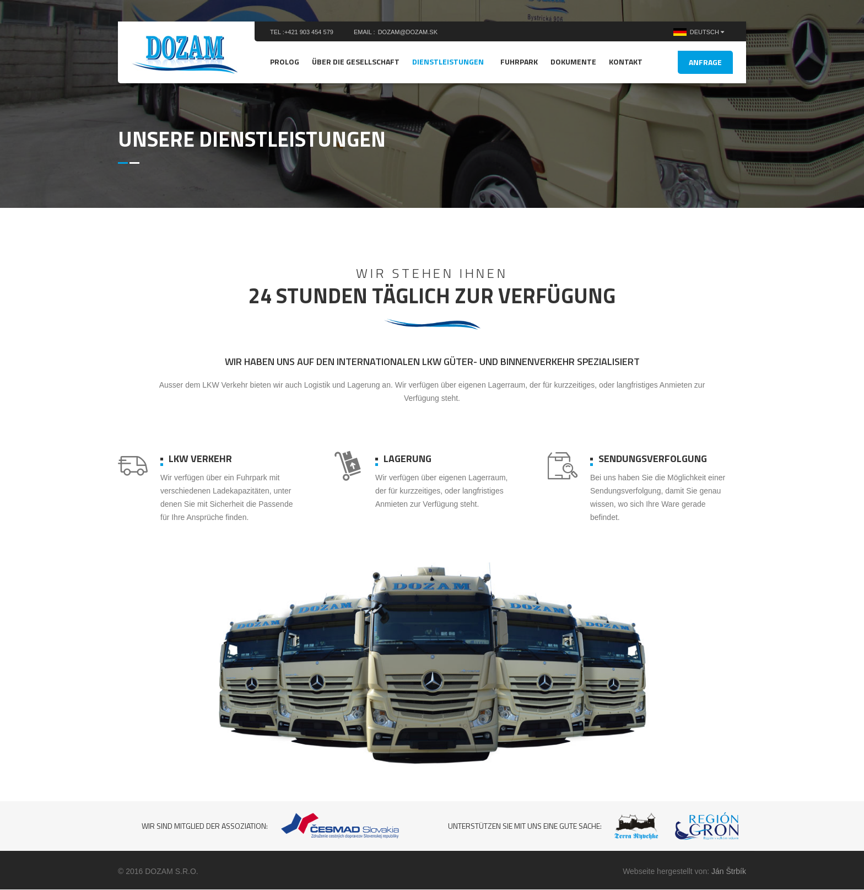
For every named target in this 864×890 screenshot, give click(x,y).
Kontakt (625, 61)
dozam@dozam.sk (408, 32)
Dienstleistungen (448, 61)
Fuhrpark (519, 61)
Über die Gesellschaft (355, 61)
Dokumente (573, 61)
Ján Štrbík (728, 871)
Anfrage (705, 62)
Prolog (284, 61)
